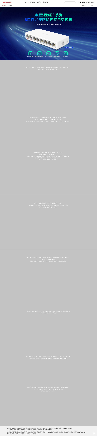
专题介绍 (4, 5)
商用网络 (32, 2)
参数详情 (10, 5)
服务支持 (39, 2)
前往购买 (84, 5)
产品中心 (26, 2)
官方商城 (45, 2)
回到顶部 (94, 433)
